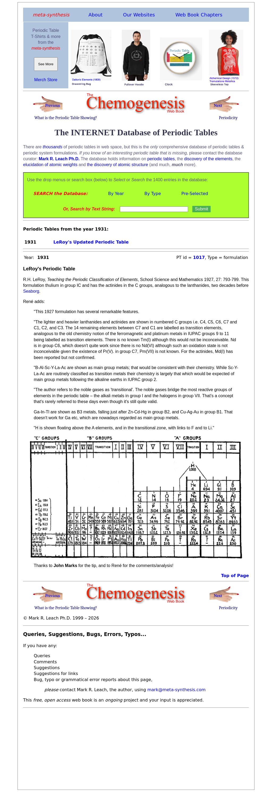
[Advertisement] (136, 747)
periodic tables (161, 159)
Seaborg (31, 291)
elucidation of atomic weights (50, 164)
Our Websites (139, 15)
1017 (199, 257)
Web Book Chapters (198, 15)
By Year (116, 193)
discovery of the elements (208, 159)
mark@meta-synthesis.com (176, 689)
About (95, 15)
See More (46, 64)
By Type (152, 193)
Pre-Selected (194, 193)
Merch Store (45, 79)
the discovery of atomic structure (117, 164)
